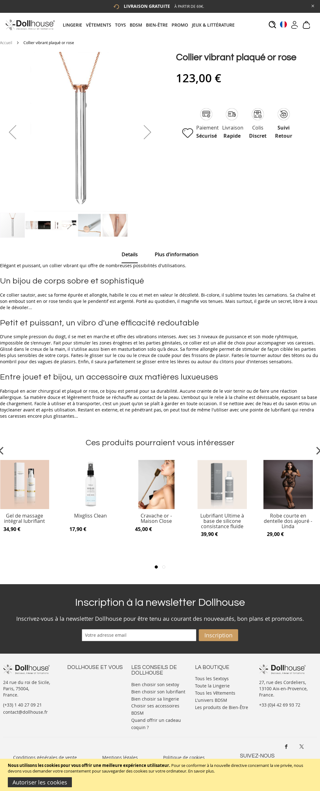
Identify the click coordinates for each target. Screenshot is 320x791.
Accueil (6, 42)
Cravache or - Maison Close (156, 518)
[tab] (150, 25)
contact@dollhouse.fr (25, 712)
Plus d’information (176, 254)
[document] (161, 775)
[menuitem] (74, 25)
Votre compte (81, 684)
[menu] (150, 25)
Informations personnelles (94, 690)
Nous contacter (83, 678)
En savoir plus (201, 771)
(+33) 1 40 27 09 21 (22, 705)
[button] (12, 132)
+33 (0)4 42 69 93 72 (279, 705)
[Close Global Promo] (312, 5)
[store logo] (30, 24)
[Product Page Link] (90, 507)
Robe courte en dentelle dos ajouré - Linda (288, 521)
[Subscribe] (218, 635)
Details (130, 254)
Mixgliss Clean (90, 516)
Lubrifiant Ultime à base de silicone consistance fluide (222, 521)
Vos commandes (84, 697)
